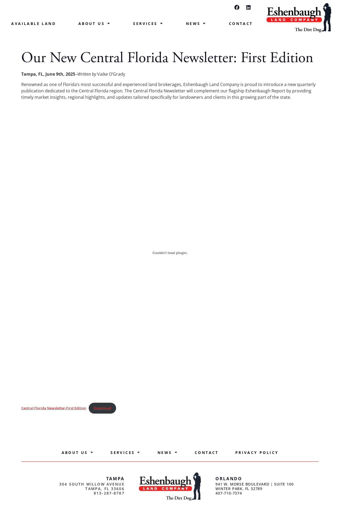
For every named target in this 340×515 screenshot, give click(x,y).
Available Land (33, 23)
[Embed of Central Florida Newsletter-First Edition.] (170, 252)
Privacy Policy (257, 452)
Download (102, 408)
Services (148, 24)
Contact (241, 23)
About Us (94, 24)
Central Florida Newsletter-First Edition (53, 408)
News (196, 24)
